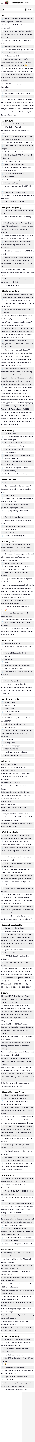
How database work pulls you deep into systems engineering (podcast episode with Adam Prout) (16, 245)
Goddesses (8, 715)
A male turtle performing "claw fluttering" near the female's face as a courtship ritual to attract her (16, 34)
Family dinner (9, 495)
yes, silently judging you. (13, 746)
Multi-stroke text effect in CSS (11, 783)
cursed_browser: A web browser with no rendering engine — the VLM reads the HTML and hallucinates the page (16, 817)
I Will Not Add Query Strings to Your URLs (19, 142)
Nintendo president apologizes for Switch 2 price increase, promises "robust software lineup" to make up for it (17, 557)
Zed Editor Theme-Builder (13, 161)
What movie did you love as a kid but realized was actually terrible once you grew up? (16, 851)
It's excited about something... (15, 446)
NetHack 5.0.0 (6, 801)
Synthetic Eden (10, 708)
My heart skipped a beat (13, 47)
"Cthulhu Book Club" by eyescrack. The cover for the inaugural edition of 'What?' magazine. (16, 733)
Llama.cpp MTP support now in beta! (17, 978)
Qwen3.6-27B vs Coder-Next (14, 950)
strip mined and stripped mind (15, 724)
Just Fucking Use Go (8, 764)
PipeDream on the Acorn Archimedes (17, 152)
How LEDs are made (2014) (14, 164)
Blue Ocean (9, 740)
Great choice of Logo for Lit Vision (16, 468)
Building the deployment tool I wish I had (15, 792)
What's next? (9, 483)
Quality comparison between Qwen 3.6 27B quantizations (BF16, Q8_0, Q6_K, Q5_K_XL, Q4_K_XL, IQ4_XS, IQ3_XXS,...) (16, 984)
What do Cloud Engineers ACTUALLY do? (19, 1244)
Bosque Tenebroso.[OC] (13, 712)
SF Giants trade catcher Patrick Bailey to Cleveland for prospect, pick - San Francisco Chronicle (16, 1061)
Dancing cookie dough (12, 458)
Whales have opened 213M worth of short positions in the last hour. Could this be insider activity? (17, 1111)
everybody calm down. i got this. (16, 1389)
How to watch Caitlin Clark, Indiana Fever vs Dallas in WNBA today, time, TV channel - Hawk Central (17, 1077)
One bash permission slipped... (15, 928)
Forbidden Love (10, 532)
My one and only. (10, 471)
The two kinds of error (12, 285)
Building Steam (10, 743)
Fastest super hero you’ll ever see (16, 53)
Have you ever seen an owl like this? (17, 665)
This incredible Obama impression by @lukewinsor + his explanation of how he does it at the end (17, 78)
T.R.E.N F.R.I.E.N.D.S (12, 1380)
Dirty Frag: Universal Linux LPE (12, 770)
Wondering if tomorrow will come (16, 752)
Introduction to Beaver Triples (15, 192)
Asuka (7, 662)
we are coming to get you (13, 755)
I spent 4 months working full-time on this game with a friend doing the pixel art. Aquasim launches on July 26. (17, 632)
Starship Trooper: (10, 705)
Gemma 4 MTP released (13, 953)
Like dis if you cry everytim (14, 1355)
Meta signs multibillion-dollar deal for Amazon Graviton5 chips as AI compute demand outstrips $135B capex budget (17, 1231)
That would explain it (12, 56)
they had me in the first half (14, 449)
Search (30, 9)
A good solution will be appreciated (16, 1377)
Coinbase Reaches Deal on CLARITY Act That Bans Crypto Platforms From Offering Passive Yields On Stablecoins (17, 1167)
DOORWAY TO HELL (12, 749)
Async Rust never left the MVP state (13, 767)
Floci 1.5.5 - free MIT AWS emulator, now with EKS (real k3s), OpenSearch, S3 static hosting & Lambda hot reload (17, 1210)
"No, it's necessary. (11, 433)
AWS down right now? (12, 1241)
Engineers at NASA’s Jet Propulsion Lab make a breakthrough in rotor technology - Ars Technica (17, 1030)
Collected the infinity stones (14, 931)
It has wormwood (10, 452)
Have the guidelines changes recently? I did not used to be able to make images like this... (16, 489)
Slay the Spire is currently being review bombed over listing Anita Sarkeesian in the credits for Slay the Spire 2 (16, 548)
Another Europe (10, 702)
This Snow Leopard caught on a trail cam (19, 50)
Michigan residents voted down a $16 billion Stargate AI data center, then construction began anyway (17, 303)
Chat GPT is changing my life (15, 536)
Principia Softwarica (8, 804)
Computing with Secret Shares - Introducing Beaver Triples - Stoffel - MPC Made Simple (17, 273)
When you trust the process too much (17, 1339)
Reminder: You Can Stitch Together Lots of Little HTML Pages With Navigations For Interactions (16, 777)
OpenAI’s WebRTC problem (14, 201)
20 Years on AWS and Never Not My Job (18, 1203)
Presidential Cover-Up (12, 644)
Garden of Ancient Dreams (14, 668)
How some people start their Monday (17, 455)
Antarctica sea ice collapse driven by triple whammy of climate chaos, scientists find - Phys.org (15, 1046)
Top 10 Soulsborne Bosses (14, 517)
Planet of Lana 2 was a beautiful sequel (18, 619)
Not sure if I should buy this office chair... (18, 443)
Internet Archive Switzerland (14, 124)
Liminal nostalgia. (11, 529)
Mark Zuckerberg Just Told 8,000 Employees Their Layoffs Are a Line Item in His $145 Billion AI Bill (17, 344)
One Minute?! (9, 659)
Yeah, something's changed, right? (16, 526)
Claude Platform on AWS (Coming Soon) (18, 1238)
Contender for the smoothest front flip (17, 93)
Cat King (8, 656)
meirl (6, 90)
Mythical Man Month (11, 183)
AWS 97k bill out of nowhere (14, 1225)
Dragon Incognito (10, 727)
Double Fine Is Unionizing (13, 563)
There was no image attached (15, 1367)
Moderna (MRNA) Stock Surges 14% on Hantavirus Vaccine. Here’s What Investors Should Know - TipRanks (15, 999)
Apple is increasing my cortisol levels (17, 180)
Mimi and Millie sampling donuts (16, 653)
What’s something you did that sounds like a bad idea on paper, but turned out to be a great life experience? (17, 910)
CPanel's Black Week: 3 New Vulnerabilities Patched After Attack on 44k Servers (15, 130)
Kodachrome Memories (13, 678)
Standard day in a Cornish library (16, 474)
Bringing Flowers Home (13, 681)
